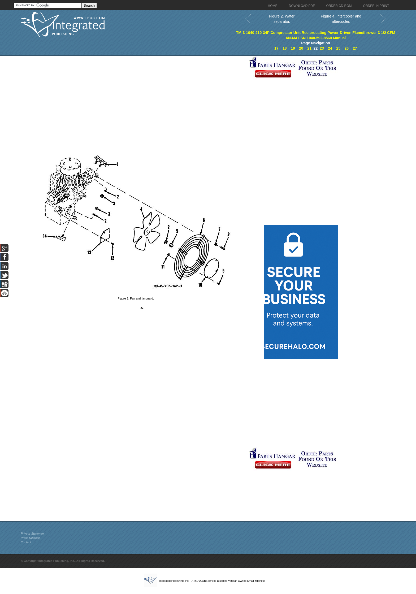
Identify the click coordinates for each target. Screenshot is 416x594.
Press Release (30, 537)
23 (322, 48)
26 (347, 48)
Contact (26, 542)
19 (293, 48)
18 (285, 48)
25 (338, 48)
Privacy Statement (32, 533)
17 (276, 48)
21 (309, 48)
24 (330, 48)
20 (301, 48)
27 (355, 48)
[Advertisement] (133, 93)
